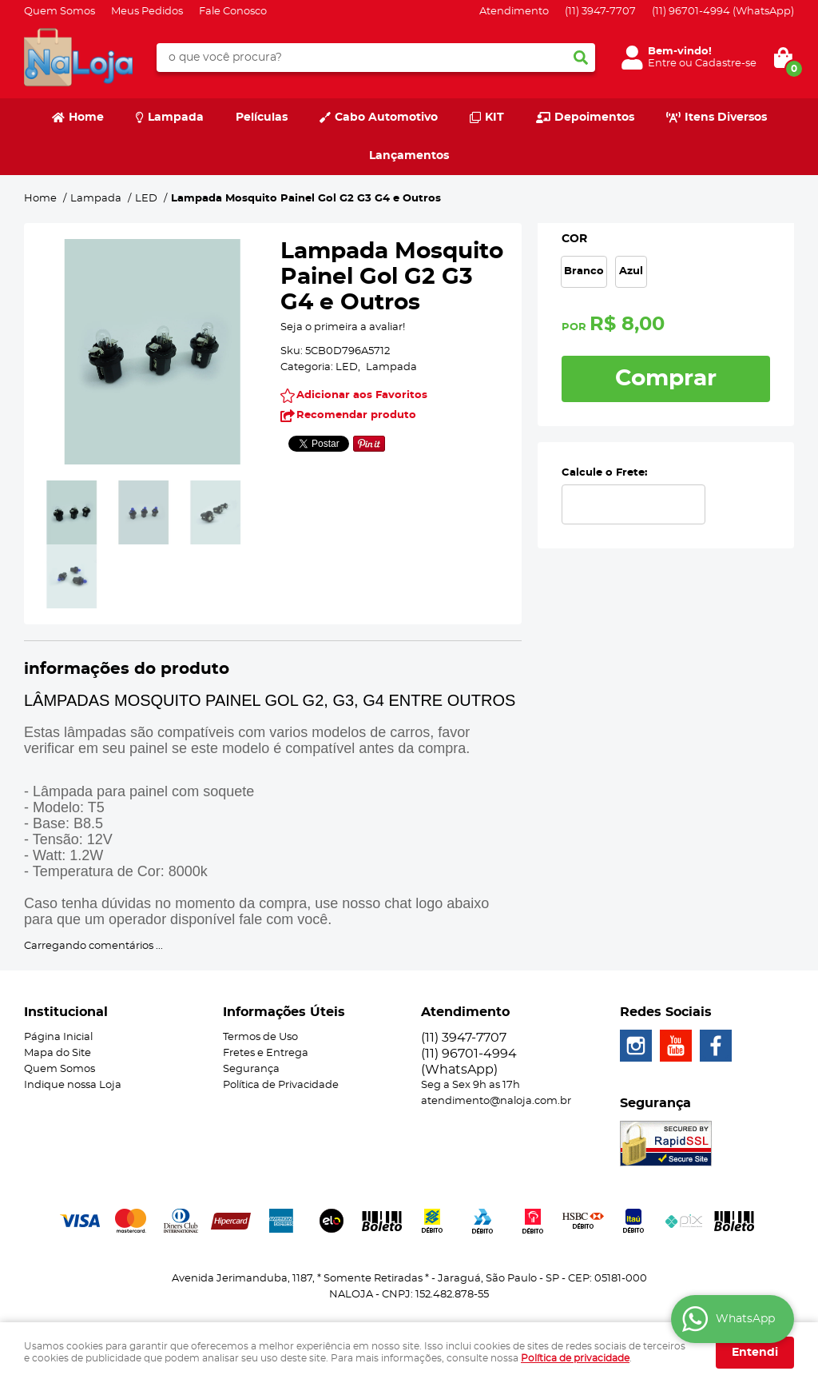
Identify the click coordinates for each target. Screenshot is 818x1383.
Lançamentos (409, 155)
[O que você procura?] (580, 57)
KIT (494, 117)
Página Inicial (58, 1037)
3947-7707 (600, 11)
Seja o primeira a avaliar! (342, 327)
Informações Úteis (284, 1012)
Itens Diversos (726, 117)
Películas (262, 117)
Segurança (251, 1069)
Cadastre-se (725, 63)
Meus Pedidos (147, 11)
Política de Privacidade (281, 1085)
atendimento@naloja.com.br (496, 1101)
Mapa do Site (57, 1053)
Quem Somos (59, 11)
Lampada (176, 117)
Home (86, 117)
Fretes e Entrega (265, 1053)
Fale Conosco (233, 11)
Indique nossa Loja (72, 1085)
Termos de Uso (260, 1037)
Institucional (66, 1012)
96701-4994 (723, 11)
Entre (662, 63)
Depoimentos (594, 117)
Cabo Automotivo (386, 117)
